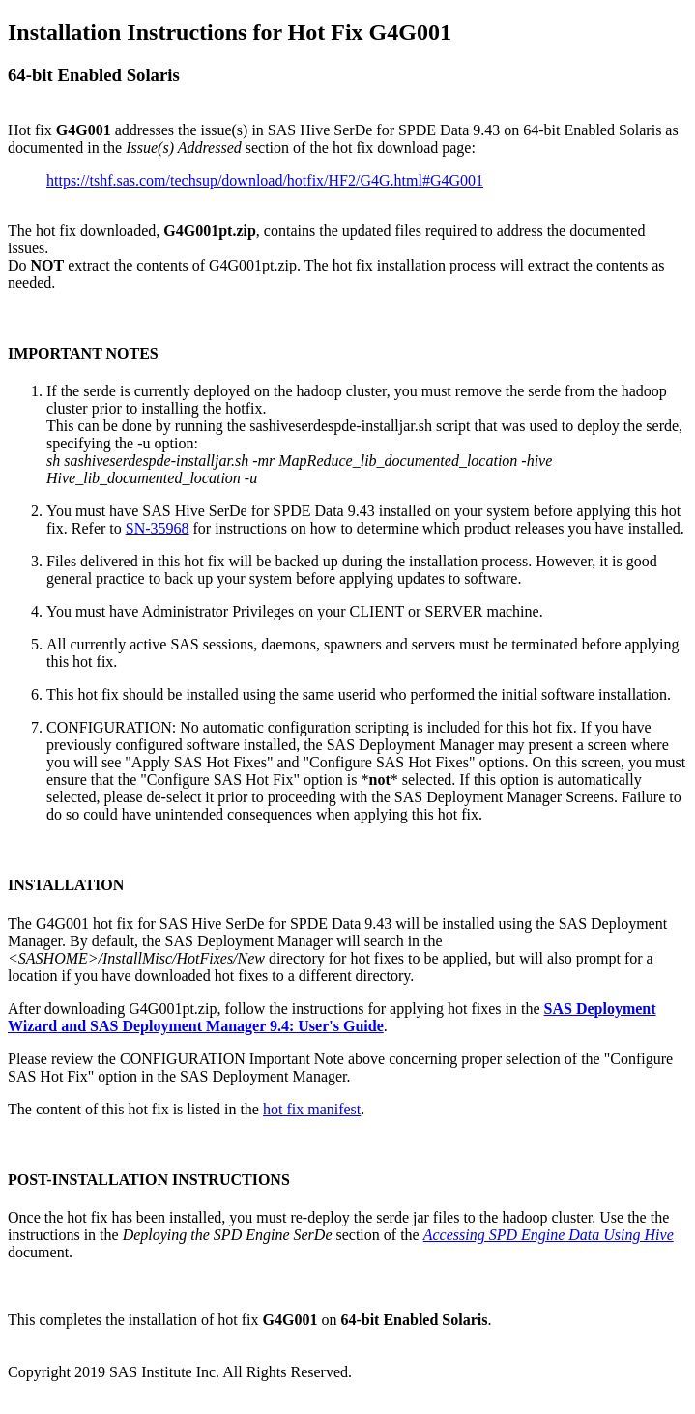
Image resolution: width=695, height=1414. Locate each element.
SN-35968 (157, 528)
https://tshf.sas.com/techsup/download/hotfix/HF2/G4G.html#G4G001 (264, 180)
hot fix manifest (312, 1109)
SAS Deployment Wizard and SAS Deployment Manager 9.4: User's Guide (332, 1017)
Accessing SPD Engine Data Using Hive (548, 1234)
